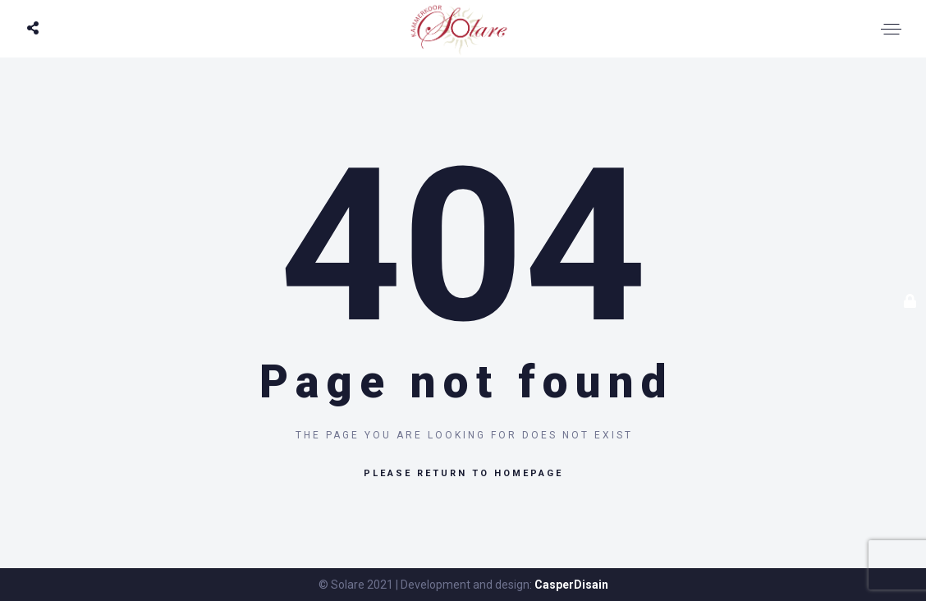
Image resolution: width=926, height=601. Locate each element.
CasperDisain (571, 584)
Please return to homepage (463, 473)
